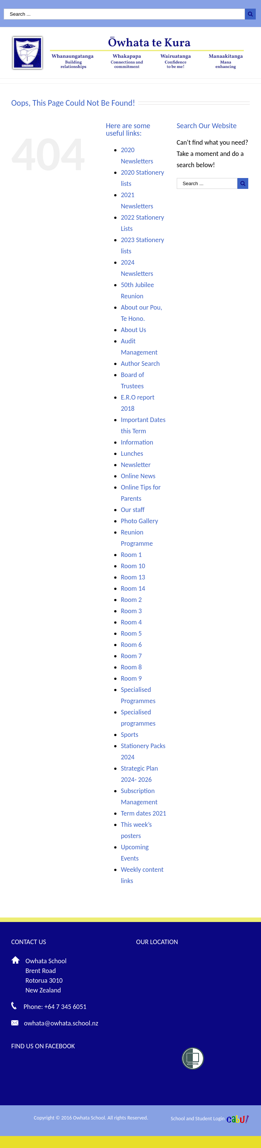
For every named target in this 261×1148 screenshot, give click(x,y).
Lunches (132, 453)
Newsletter (136, 465)
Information (137, 442)
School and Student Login (198, 1118)
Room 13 (133, 577)
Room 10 (133, 566)
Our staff (133, 510)
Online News (138, 476)
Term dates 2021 (143, 813)
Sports (130, 734)
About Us (133, 330)
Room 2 (131, 600)
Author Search (140, 363)
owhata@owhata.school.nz (61, 1023)
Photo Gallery (139, 521)
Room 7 (131, 656)
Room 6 (131, 645)
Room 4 (131, 622)
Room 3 (131, 611)
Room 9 (131, 678)
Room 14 (133, 588)
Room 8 (131, 667)
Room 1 (131, 555)
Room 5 (131, 633)
